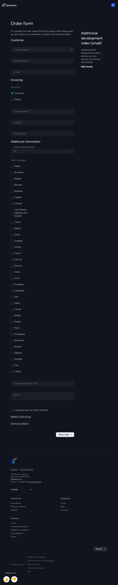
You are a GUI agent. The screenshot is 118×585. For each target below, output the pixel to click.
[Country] (42, 122)
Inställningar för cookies (35, 568)
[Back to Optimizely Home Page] (9, 5)
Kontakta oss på (16, 479)
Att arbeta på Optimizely (19, 526)
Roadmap (14, 510)
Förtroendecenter (33, 564)
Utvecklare (64, 510)
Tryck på (13, 537)
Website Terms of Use (21, 416)
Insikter (63, 503)
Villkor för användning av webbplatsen (40, 561)
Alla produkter (16, 503)
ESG (28, 572)
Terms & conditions (20, 423)
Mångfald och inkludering (20, 530)
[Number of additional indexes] (42, 151)
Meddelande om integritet (36, 557)
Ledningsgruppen (17, 533)
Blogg (63, 506)
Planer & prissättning (18, 506)
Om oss (13, 523)
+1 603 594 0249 (35, 482)
